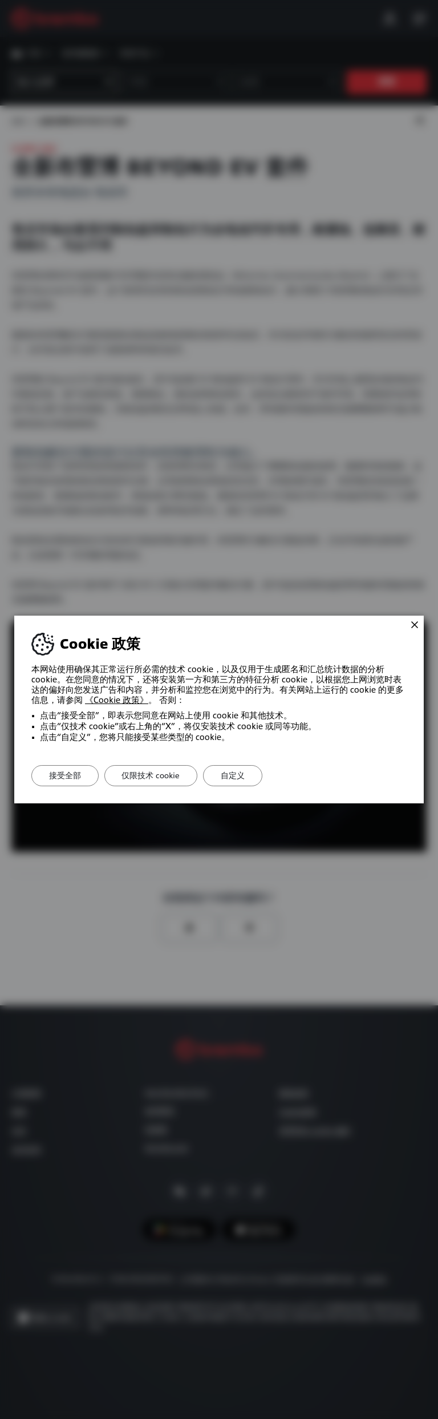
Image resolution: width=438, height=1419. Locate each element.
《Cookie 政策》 (116, 700)
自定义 (233, 775)
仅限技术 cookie (151, 775)
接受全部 (65, 775)
